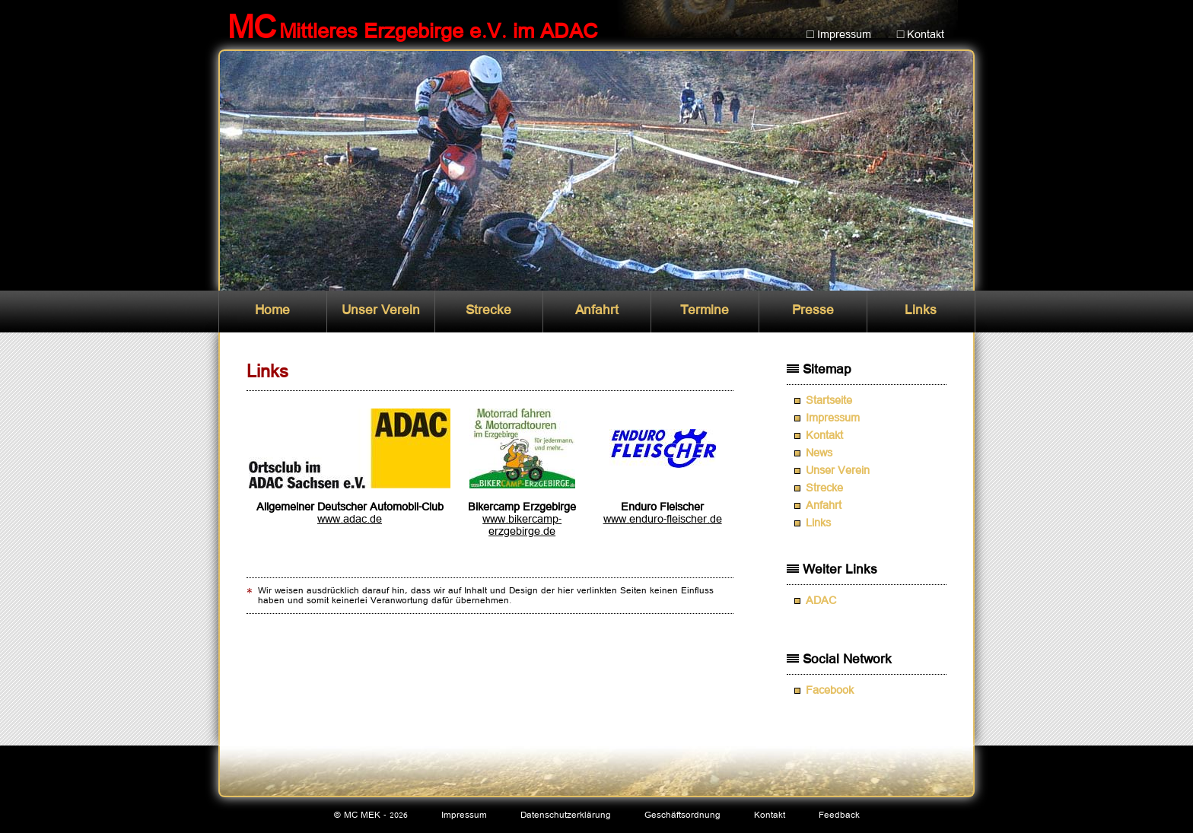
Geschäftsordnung (682, 815)
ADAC (821, 601)
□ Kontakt (921, 35)
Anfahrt (597, 311)
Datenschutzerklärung (565, 815)
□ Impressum (838, 35)
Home (272, 311)
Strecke (488, 311)
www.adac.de (349, 519)
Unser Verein (381, 311)
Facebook (830, 691)
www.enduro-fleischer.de (662, 519)
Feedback (839, 815)
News (819, 453)
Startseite (829, 401)
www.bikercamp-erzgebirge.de (522, 525)
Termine (704, 311)
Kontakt (824, 436)
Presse (813, 311)
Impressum (833, 418)
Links (921, 311)
